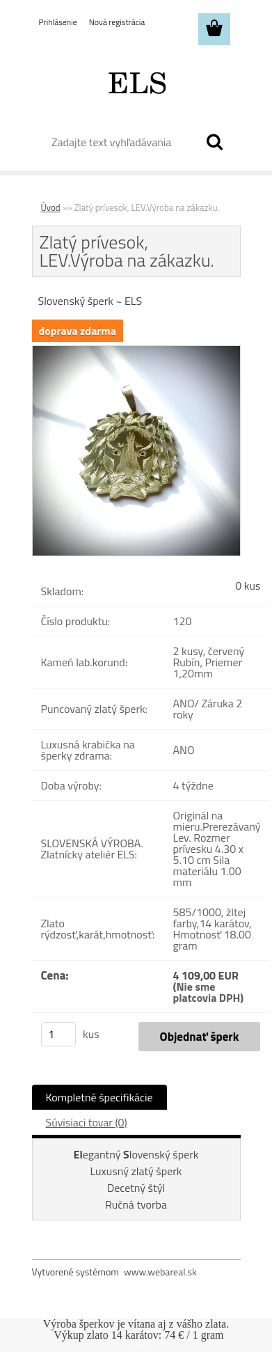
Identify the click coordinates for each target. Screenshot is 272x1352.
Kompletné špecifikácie (99, 1097)
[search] (214, 142)
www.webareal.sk (160, 1271)
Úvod (51, 207)
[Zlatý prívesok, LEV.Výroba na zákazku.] (136, 351)
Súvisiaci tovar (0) (86, 1122)
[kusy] (58, 1034)
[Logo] (136, 81)
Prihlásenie (58, 22)
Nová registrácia (117, 22)
